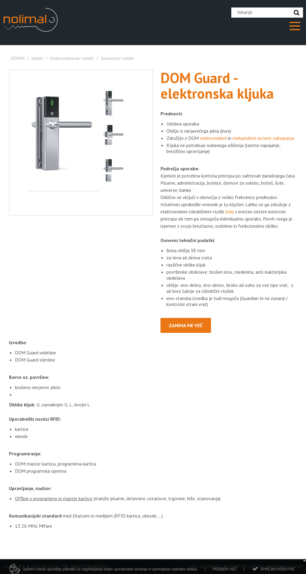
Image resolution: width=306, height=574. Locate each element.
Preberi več (224, 571)
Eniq (229, 212)
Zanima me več (186, 325)
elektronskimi (213, 138)
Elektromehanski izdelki (72, 58)
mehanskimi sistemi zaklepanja (263, 138)
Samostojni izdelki (117, 58)
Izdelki (37, 58)
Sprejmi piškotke (277, 571)
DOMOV (17, 58)
